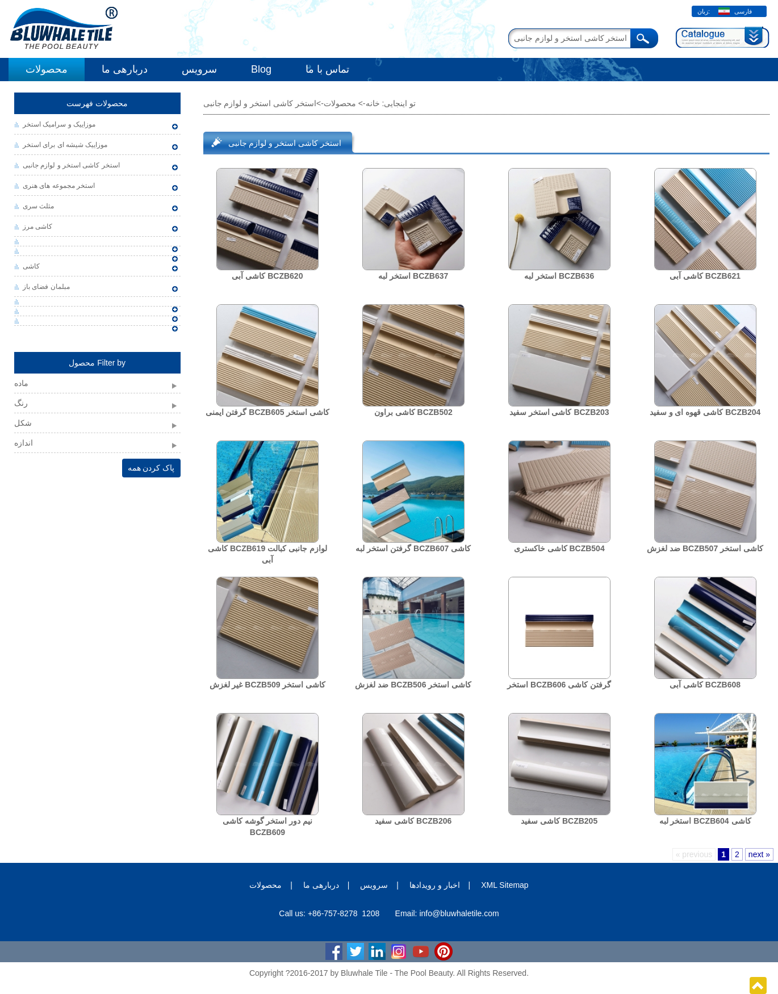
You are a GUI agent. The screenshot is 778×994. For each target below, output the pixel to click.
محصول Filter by (97, 362)
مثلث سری (38, 206)
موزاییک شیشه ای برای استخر (65, 145)
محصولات (47, 69)
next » (759, 854)
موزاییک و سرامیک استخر (59, 124)
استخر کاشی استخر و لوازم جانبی (71, 165)
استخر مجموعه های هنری (59, 186)
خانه (373, 103)
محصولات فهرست (97, 103)
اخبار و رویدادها (434, 885)
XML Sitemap (505, 885)
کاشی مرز (37, 226)
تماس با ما (327, 69)
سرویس (199, 69)
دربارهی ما (125, 69)
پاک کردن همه (151, 467)
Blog (261, 69)
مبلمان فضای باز (46, 287)
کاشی (31, 266)
